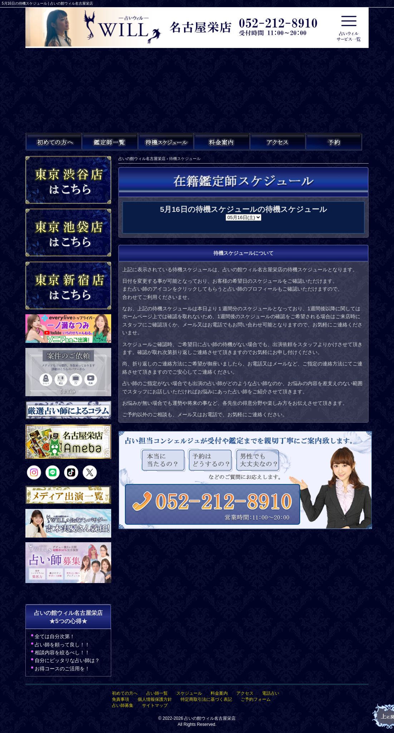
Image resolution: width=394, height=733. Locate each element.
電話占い (270, 693)
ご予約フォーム (256, 699)
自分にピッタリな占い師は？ (67, 660)
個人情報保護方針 (155, 699)
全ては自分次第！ (55, 636)
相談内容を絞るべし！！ (62, 652)
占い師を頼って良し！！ (62, 644)
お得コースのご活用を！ (62, 668)
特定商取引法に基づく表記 (206, 699)
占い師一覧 (157, 693)
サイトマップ (155, 705)
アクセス (244, 693)
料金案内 (219, 693)
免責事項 (120, 699)
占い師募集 (122, 705)
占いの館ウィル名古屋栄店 (210, 718)
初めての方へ (125, 693)
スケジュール (189, 693)
